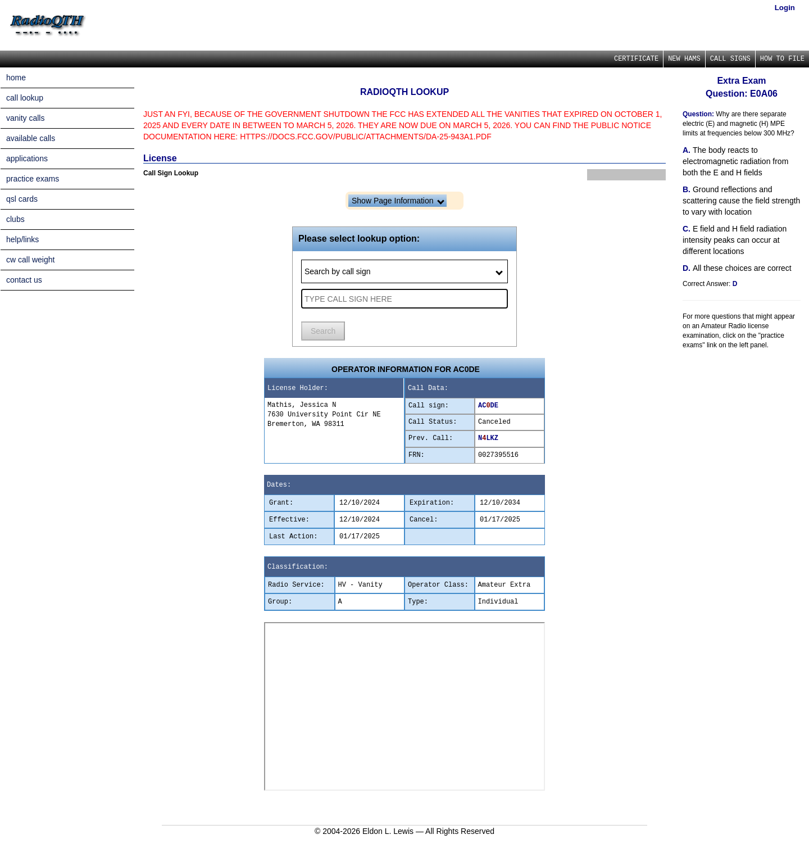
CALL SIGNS (730, 59)
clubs (15, 219)
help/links (22, 239)
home (16, 77)
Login (785, 7)
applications (27, 158)
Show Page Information (398, 200)
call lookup (24, 97)
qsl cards (22, 198)
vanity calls (25, 118)
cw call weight (30, 259)
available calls (30, 138)
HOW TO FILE (782, 59)
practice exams (32, 178)
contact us (24, 279)
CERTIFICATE (636, 59)
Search (323, 330)
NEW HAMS (684, 59)
